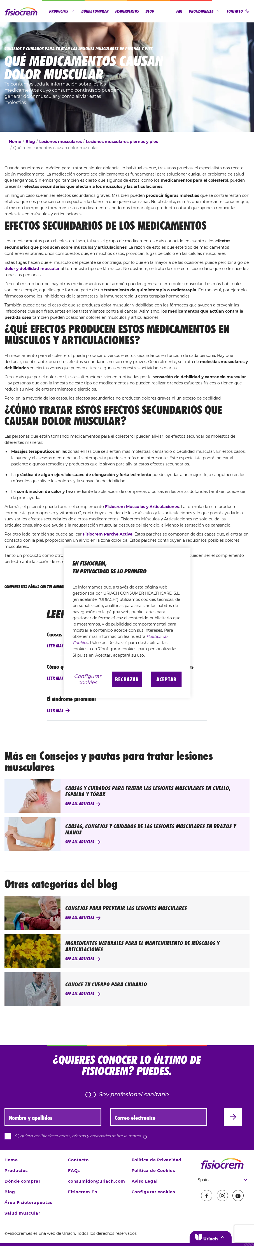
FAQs (74, 1170)
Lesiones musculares (60, 141)
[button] (211, 1237)
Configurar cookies (153, 1191)
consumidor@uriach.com (96, 1181)
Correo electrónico (135, 1118)
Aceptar (166, 679)
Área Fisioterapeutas (28, 1202)
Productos (62, 11)
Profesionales (204, 11)
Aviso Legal (145, 1181)
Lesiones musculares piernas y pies (122, 141)
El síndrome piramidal (71, 699)
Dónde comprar (95, 11)
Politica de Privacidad (157, 1159)
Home (15, 141)
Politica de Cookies (153, 1170)
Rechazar (127, 679)
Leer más (55, 646)
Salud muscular (22, 1213)
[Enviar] (233, 1117)
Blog (150, 11)
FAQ (179, 11)
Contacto (238, 11)
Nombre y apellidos (30, 1118)
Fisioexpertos (127, 11)
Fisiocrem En (82, 1191)
